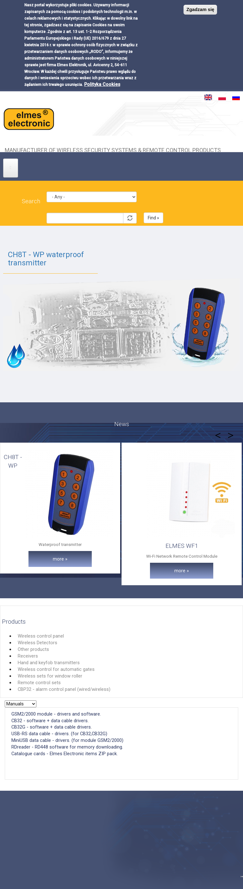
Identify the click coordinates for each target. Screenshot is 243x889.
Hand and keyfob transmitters (49, 662)
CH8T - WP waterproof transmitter (46, 258)
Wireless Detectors (37, 643)
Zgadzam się (200, 9)
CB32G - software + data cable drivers (51, 727)
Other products (33, 649)
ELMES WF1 (181, 545)
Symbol (92, 207)
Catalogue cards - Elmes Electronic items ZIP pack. (65, 753)
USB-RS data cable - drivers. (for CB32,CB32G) (59, 734)
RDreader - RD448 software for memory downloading (66, 747)
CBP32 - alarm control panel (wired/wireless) (64, 689)
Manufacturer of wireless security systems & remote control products (113, 149)
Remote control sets (39, 682)
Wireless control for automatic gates (56, 669)
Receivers (28, 656)
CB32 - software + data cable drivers (49, 721)
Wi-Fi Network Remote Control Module (181, 556)
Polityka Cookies (102, 84)
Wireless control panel (41, 636)
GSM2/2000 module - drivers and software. (56, 714)
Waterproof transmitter (60, 544)
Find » (153, 217)
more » (60, 559)
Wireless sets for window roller (50, 676)
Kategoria (92, 186)
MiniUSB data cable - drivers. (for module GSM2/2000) (67, 740)
